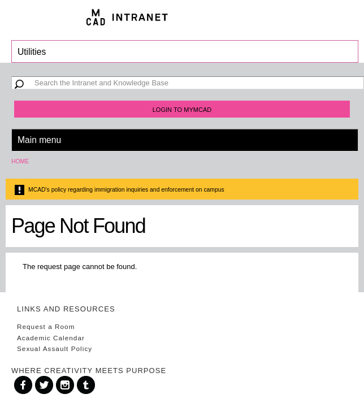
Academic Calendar (51, 337)
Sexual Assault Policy (54, 348)
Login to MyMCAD (182, 109)
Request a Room (46, 326)
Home (20, 161)
